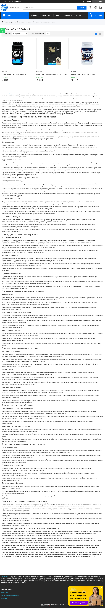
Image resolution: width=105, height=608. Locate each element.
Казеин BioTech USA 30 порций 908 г (14, 74)
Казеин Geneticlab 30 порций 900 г (83, 74)
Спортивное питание (24, 22)
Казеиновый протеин (9, 94)
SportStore (4, 577)
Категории (46, 15)
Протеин (36, 22)
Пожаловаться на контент (57, 606)
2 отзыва (88, 1)
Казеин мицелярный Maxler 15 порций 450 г (51, 74)
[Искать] (81, 8)
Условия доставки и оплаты (10, 596)
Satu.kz (62, 604)
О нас (58, 15)
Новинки (4, 598)
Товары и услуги (10, 22)
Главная (34, 15)
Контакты (68, 15)
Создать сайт (12, 1)
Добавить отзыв (95, 7)
